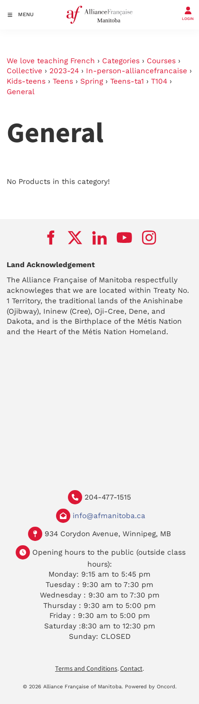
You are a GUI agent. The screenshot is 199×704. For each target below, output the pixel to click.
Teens (63, 81)
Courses (161, 61)
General (21, 91)
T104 (159, 81)
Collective (24, 71)
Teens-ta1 (127, 81)
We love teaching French (51, 61)
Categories (121, 61)
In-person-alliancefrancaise (136, 71)
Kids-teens (26, 81)
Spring (91, 81)
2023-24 (64, 71)
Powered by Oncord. (151, 687)
